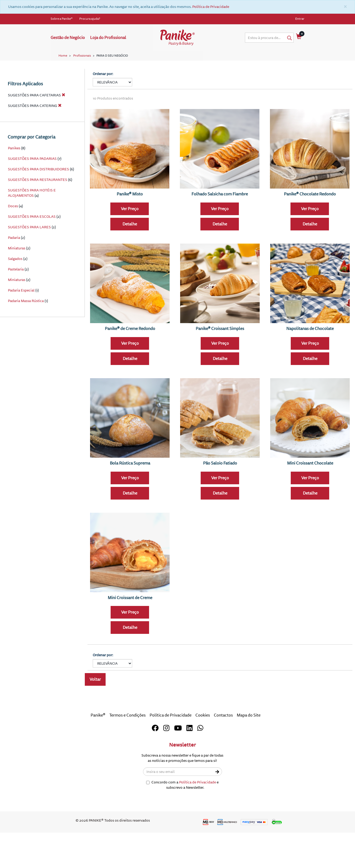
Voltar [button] (95, 699)
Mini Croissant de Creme (130, 617)
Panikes (14, 167)
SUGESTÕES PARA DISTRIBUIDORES (38, 188)
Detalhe (129, 243)
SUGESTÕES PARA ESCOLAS (32, 236)
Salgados (15, 278)
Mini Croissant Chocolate (310, 482)
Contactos (223, 735)
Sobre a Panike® (62, 19)
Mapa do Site (248, 735)
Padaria (14, 257)
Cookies (202, 735)
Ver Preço (130, 228)
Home (62, 55)
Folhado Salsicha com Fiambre (219, 213)
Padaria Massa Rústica (26, 320)
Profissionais (82, 55)
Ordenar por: (103, 93)
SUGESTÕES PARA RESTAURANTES (37, 199)
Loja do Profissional (108, 38)
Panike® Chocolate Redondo (310, 213)
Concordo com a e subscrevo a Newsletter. (182, 804)
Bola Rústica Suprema (130, 482)
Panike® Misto (130, 213)
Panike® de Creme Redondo (130, 348)
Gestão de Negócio (68, 38)
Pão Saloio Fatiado (220, 482)
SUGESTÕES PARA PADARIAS (32, 178)
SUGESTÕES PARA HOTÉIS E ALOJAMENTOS (32, 212)
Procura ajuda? (89, 19)
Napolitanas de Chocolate (310, 348)
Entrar (299, 19)
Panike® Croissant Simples (220, 348)
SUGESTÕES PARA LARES (29, 246)
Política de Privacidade (210, 6)
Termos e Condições (127, 735)
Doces (13, 225)
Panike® (98, 735)
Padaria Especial (21, 309)
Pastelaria (16, 288)
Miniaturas (16, 267)
